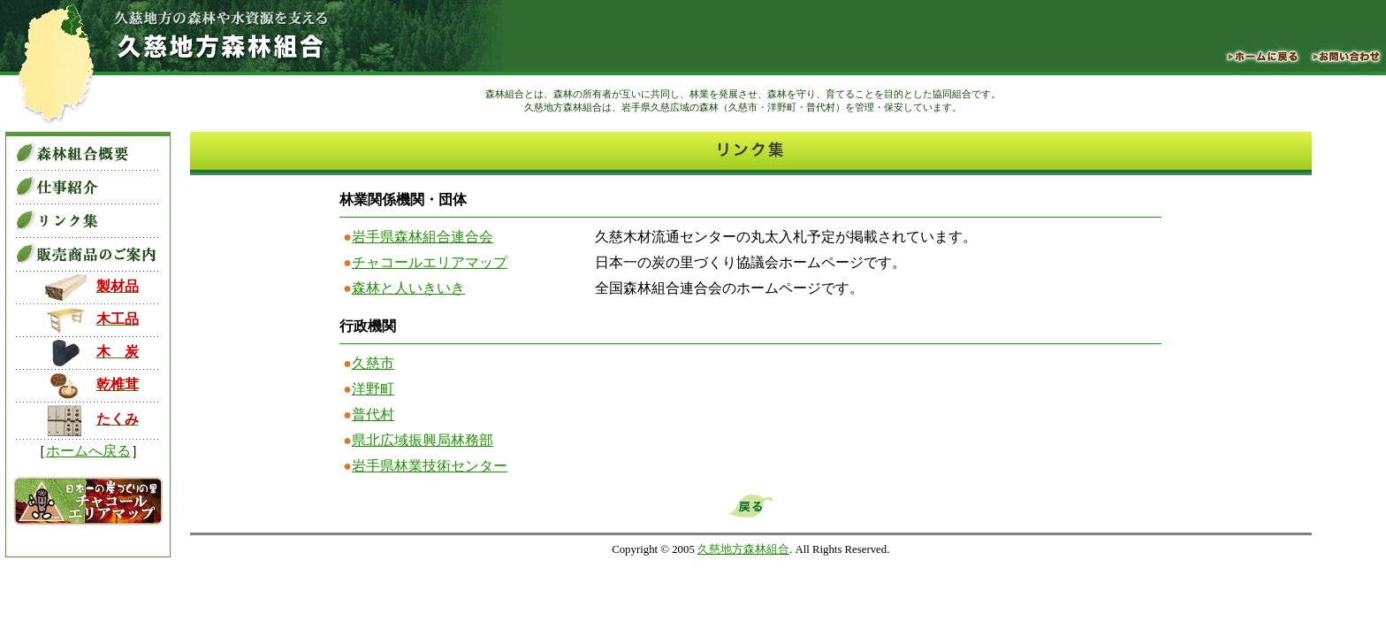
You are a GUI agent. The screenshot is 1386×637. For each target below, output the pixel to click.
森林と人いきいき (408, 287)
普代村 (373, 414)
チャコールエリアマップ (429, 262)
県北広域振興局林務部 (422, 440)
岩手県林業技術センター (429, 465)
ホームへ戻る (88, 450)
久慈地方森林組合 (743, 549)
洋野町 (373, 388)
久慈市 (373, 363)
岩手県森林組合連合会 (422, 236)
